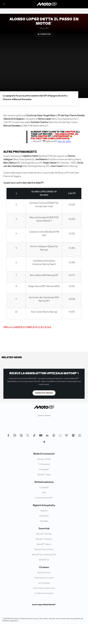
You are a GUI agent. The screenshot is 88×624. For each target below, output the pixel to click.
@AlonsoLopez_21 (67, 134)
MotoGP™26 (44, 560)
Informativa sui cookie (44, 578)
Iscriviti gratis (44, 393)
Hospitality (44, 516)
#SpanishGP (61, 136)
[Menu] (4, 4)
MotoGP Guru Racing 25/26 (44, 555)
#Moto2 (70, 131)
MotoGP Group (44, 573)
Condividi (44, 34)
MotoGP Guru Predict (44, 549)
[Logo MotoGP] (47, 4)
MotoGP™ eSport (44, 544)
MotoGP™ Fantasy (44, 534)
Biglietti (44, 511)
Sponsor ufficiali (44, 459)
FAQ (44, 493)
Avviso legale (44, 583)
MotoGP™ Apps (44, 475)
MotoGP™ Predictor (44, 539)
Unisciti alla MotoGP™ (44, 498)
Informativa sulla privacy (44, 588)
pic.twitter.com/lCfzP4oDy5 (50, 138)
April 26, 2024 (64, 141)
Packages (44, 521)
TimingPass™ (44, 469)
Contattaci (44, 488)
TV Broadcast (44, 464)
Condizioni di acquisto (44, 593)
